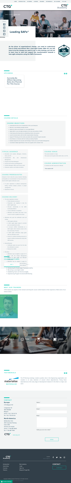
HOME (6, 14)
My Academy (57, 1)
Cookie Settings (6, 481)
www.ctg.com (16, 435)
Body (38, 415)
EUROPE (48, 456)
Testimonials (49, 1)
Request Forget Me (24, 470)
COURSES (10, 14)
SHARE (4, 21)
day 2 (27, 280)
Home (16, 1)
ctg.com (64, 1)
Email (38, 409)
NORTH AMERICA (46, 458)
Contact (59, 468)
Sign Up (21, 468)
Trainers (42, 1)
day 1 (11, 280)
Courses (36, 1)
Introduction (22, 1)
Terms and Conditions (20, 480)
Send (52, 439)
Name (38, 402)
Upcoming (29, 1)
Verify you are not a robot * (44, 430)
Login (20, 466)
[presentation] (47, 433)
